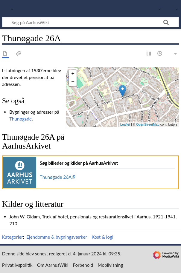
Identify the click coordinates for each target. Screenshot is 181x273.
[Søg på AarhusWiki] (90, 22)
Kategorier (12, 237)
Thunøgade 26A (56, 177)
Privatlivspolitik (17, 265)
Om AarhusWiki (53, 265)
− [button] (72, 82)
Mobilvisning (110, 265)
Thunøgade (20, 118)
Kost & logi (102, 237)
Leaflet (125, 124)
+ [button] (72, 74)
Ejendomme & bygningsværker (56, 237)
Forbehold (83, 265)
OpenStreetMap (147, 124)
